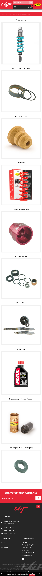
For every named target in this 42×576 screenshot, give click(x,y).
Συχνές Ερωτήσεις (27, 547)
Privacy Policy (34, 564)
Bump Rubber (21, 116)
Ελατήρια (21, 162)
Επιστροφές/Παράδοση (29, 545)
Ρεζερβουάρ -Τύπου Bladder (21, 399)
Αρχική (3, 542)
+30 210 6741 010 (9, 527)
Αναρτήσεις (21, 20)
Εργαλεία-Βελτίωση (21, 209)
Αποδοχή (32, 574)
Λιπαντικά (21, 349)
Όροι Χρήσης (25, 550)
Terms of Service (19, 566)
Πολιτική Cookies (27, 555)
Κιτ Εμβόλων (21, 303)
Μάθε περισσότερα (22, 574)
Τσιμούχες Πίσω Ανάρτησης (21, 448)
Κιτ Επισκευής (21, 256)
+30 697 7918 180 (9, 530)
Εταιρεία (24, 542)
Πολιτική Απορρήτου (28, 552)
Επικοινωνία (4, 547)
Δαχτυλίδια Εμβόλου (21, 68)
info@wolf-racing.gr (9, 533)
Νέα (2, 545)
